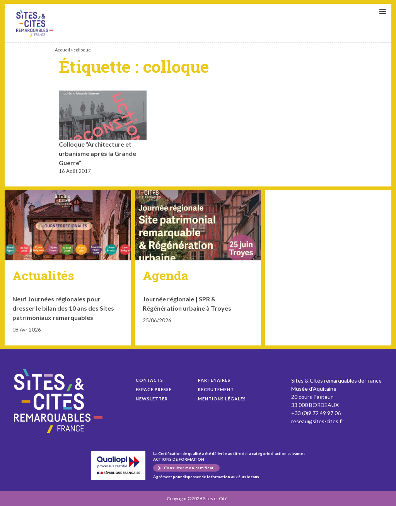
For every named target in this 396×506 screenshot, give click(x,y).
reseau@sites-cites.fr (317, 421)
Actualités (43, 275)
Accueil (62, 49)
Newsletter (152, 398)
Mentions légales (222, 398)
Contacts (149, 380)
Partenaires (214, 380)
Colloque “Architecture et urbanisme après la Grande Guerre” (34, 23)
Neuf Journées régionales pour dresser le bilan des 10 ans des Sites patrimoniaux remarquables (63, 308)
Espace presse (154, 389)
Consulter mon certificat (189, 467)
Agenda (165, 275)
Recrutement (216, 389)
